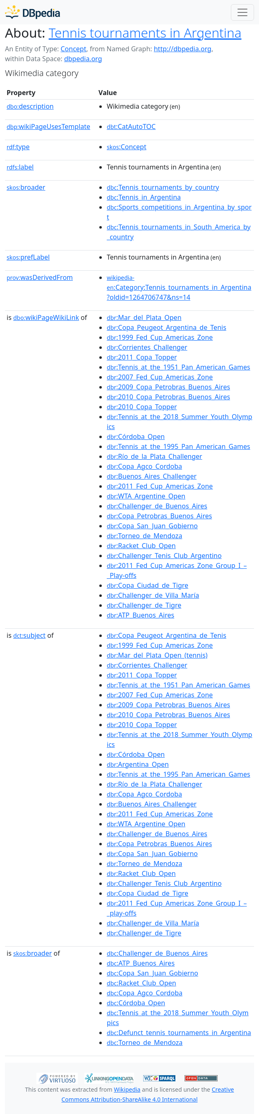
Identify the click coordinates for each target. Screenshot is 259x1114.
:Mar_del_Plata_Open (144, 317)
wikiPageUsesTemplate (48, 126)
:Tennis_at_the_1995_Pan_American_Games (178, 446)
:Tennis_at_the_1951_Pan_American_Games (178, 367)
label (20, 167)
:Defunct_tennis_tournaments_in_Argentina (179, 1032)
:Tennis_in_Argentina (144, 197)
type (18, 146)
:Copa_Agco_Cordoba (144, 466)
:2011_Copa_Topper (142, 357)
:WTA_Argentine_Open (146, 496)
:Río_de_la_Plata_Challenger (154, 456)
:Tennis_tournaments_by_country (163, 187)
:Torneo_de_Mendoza (144, 535)
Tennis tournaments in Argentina (145, 32)
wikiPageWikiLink (46, 317)
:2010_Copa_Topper (142, 406)
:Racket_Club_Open (141, 545)
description (30, 106)
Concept (73, 48)
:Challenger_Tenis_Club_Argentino (164, 555)
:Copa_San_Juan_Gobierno (152, 525)
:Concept (126, 146)
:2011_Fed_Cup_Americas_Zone (160, 486)
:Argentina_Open (138, 764)
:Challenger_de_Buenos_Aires (157, 505)
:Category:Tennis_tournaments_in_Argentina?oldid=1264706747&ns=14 (179, 288)
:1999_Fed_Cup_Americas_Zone (160, 337)
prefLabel (28, 257)
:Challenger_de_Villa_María (153, 595)
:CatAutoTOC (131, 126)
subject (29, 635)
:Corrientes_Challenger (147, 347)
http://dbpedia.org (182, 48)
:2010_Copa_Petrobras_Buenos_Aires (168, 396)
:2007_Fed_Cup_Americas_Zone (160, 377)
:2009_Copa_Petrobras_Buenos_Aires (168, 386)
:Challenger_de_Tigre (144, 605)
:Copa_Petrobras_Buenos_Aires (159, 515)
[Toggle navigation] (242, 12)
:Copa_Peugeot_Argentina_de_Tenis (166, 327)
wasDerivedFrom (40, 277)
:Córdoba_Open (136, 436)
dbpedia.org (83, 58)
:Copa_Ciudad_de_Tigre (147, 585)
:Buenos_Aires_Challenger (152, 476)
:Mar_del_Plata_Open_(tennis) (157, 655)
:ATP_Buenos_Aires (140, 615)
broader (26, 187)
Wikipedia (127, 1089)
